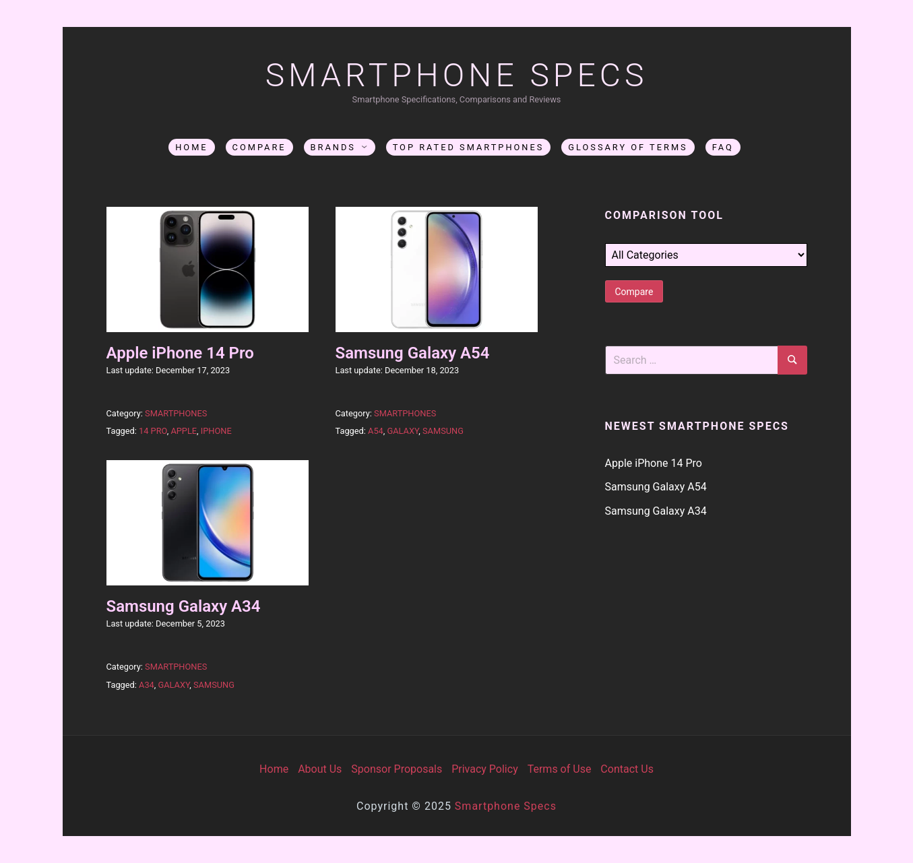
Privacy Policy (484, 769)
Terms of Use (560, 769)
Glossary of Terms (627, 147)
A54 (375, 431)
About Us (320, 769)
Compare (259, 147)
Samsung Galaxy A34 (183, 606)
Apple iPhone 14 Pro (180, 353)
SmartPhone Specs (456, 75)
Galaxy (402, 431)
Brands (333, 147)
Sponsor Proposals (396, 769)
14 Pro (153, 431)
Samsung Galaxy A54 (413, 353)
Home (191, 147)
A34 (146, 685)
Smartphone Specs (506, 806)
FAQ (723, 147)
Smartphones (176, 413)
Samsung (443, 431)
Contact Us (627, 769)
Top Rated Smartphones (468, 147)
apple (183, 431)
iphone (216, 431)
